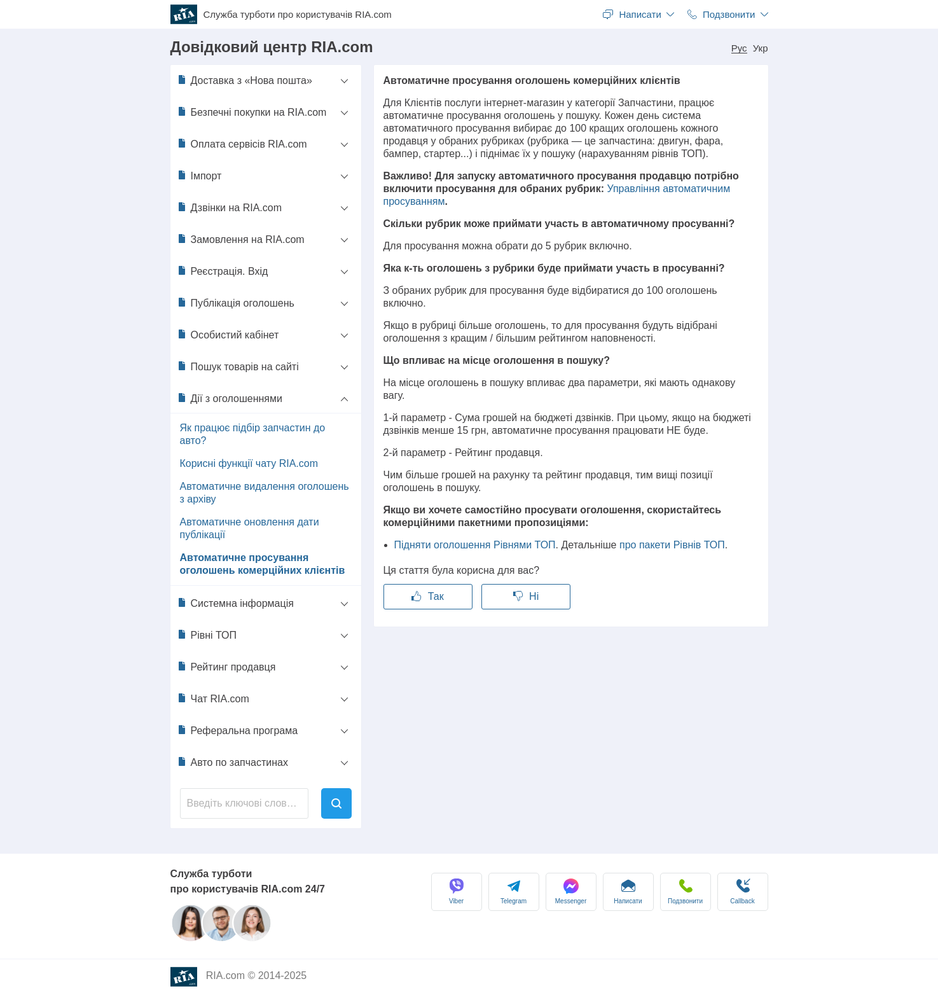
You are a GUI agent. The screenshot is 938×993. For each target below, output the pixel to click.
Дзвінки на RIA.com (229, 207)
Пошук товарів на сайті (238, 366)
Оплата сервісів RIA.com (242, 143)
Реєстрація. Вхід (222, 271)
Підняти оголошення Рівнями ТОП (475, 544)
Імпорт (199, 175)
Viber (456, 891)
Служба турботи (297, 14)
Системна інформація (235, 603)
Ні (526, 596)
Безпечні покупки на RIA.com (252, 112)
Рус (739, 48)
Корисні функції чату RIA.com (249, 463)
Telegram (513, 891)
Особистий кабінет (228, 334)
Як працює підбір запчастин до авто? (253, 434)
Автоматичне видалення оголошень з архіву (264, 492)
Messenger (570, 891)
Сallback (742, 891)
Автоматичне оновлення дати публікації (249, 528)
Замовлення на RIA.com (241, 239)
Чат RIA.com (213, 698)
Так (427, 596)
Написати (628, 891)
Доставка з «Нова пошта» (244, 80)
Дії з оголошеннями (229, 398)
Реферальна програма (237, 730)
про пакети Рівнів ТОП (672, 544)
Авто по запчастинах (232, 762)
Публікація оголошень (235, 303)
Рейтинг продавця (226, 666)
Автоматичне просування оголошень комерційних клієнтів (262, 564)
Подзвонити (685, 891)
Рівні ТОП (207, 635)
